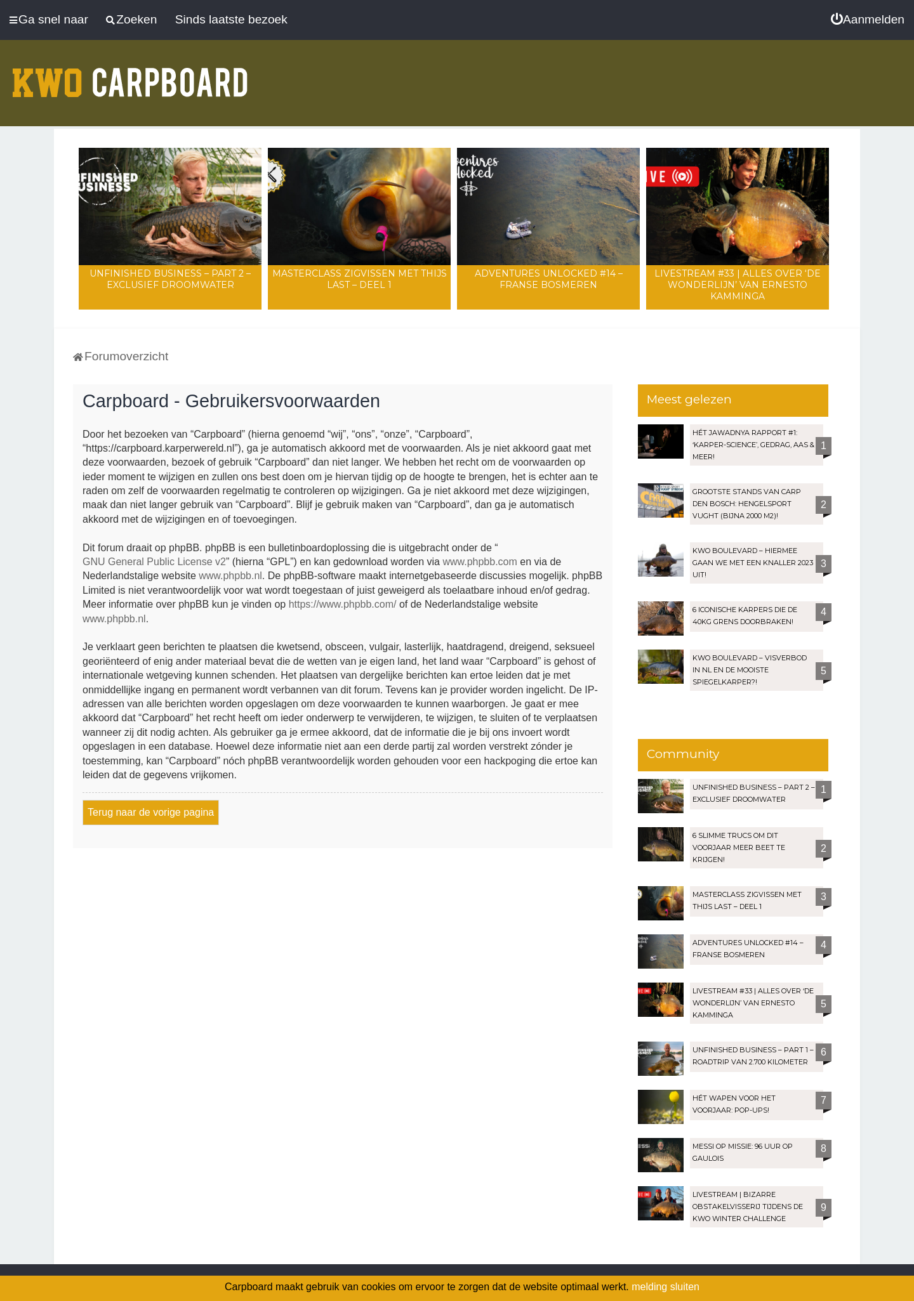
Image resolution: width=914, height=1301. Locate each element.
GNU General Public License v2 (154, 561)
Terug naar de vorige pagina (151, 812)
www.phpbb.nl (230, 575)
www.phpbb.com (479, 561)
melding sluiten (665, 1286)
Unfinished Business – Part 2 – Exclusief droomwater (170, 279)
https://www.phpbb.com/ (343, 604)
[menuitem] (867, 20)
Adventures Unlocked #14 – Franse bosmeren (549, 279)
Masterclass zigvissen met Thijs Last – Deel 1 (359, 279)
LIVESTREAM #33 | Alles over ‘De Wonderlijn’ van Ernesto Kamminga (737, 285)
